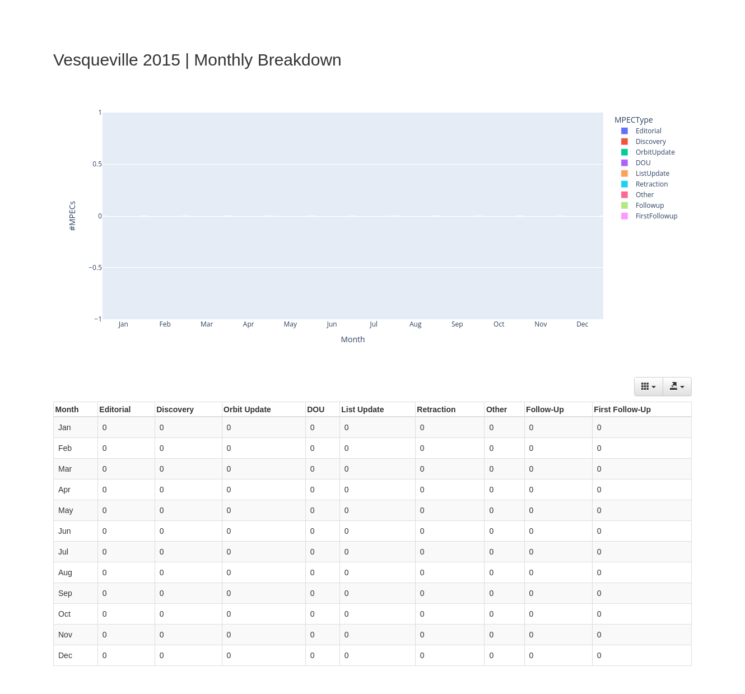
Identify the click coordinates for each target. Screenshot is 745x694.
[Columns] (648, 386)
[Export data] (677, 386)
